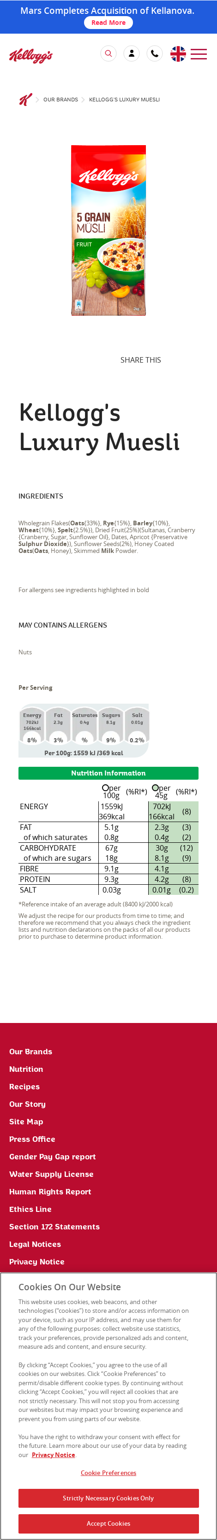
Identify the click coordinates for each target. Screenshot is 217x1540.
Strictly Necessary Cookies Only (108, 1498)
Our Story (27, 1104)
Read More (108, 22)
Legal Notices (35, 1244)
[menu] (199, 53)
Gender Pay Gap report (52, 1157)
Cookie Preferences (108, 1473)
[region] (108, 1406)
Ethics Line (30, 1209)
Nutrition (26, 1069)
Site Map (26, 1122)
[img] (31, 56)
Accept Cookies (108, 1523)
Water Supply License (51, 1174)
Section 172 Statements (54, 1227)
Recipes (24, 1087)
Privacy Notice (37, 1262)
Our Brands (30, 1052)
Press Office (32, 1139)
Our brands (60, 99)
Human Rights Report (50, 1192)
